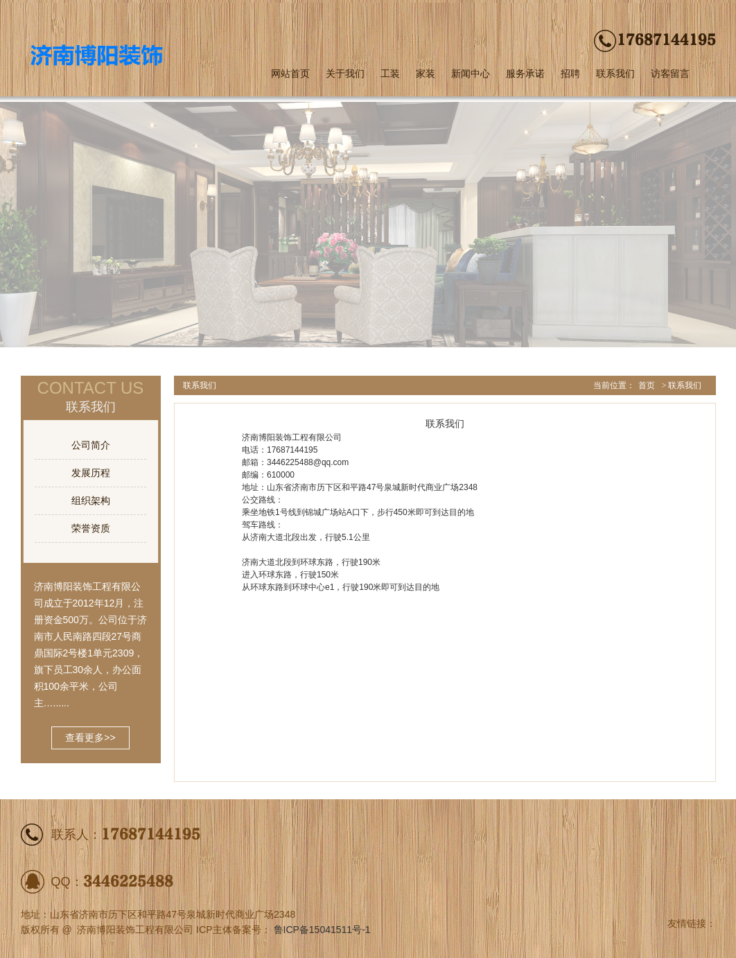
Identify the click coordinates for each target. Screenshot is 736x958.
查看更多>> (90, 737)
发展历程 (90, 472)
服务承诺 (525, 73)
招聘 (570, 73)
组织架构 (90, 500)
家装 (425, 73)
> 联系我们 (682, 385)
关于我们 (345, 73)
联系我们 (615, 73)
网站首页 (290, 73)
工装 (390, 73)
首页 (646, 385)
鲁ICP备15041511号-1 (322, 929)
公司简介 (90, 445)
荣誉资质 (90, 528)
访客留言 (670, 73)
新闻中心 (470, 73)
